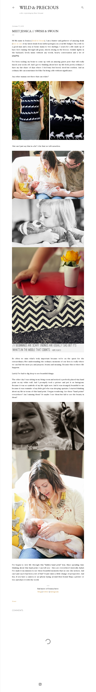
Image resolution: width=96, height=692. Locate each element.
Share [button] (14, 601)
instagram (54, 592)
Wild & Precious (39, 7)
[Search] (82, 7)
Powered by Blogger (48, 684)
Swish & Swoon (38, 41)
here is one (17, 44)
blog (39, 592)
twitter (46, 592)
